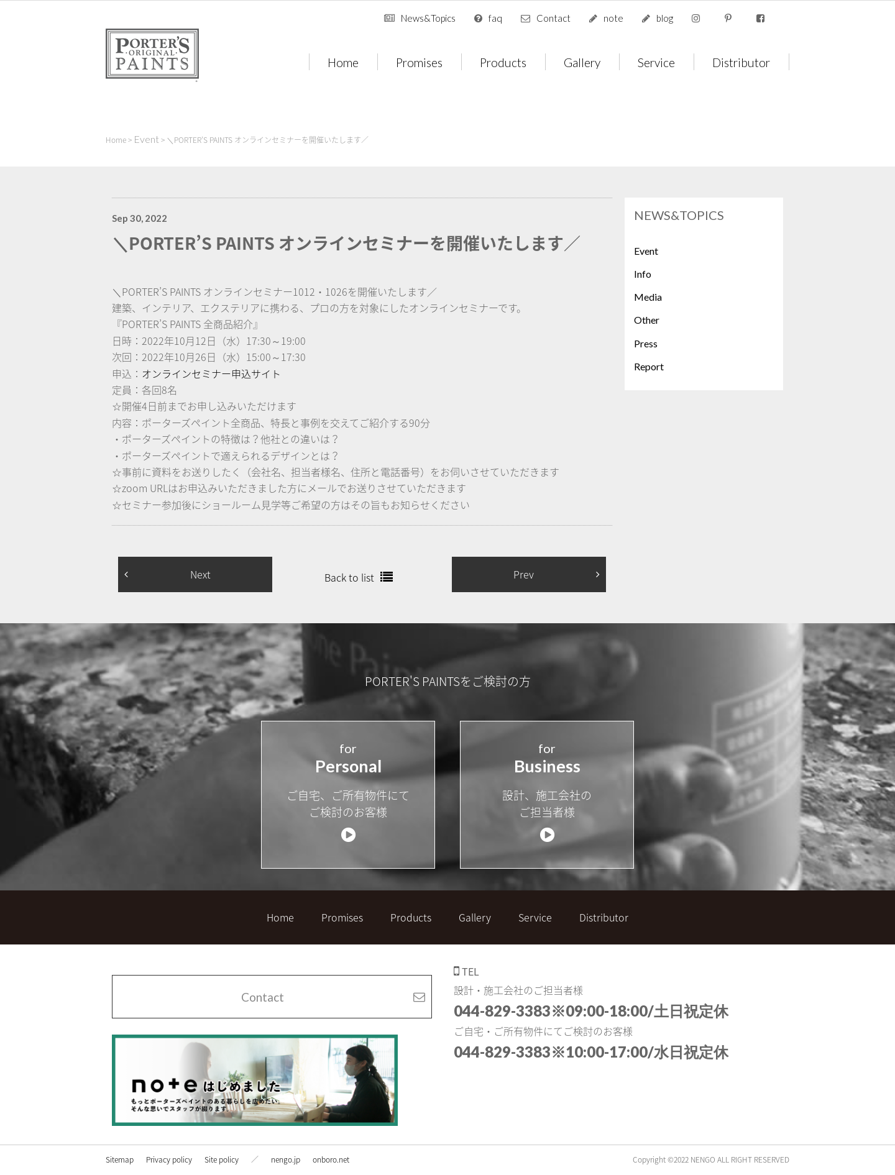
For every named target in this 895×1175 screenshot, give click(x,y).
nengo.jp (285, 1147)
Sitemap (120, 1147)
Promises (419, 62)
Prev (523, 574)
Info (642, 274)
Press (646, 343)
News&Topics (428, 18)
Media (648, 297)
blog (664, 18)
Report (649, 366)
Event (646, 251)
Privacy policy (169, 1147)
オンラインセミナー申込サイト (211, 373)
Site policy (221, 1147)
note (613, 18)
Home (343, 62)
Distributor (741, 62)
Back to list (349, 577)
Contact (553, 18)
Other (646, 320)
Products (503, 62)
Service (656, 62)
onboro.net (331, 1147)
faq (495, 18)
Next (200, 574)
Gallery (582, 62)
